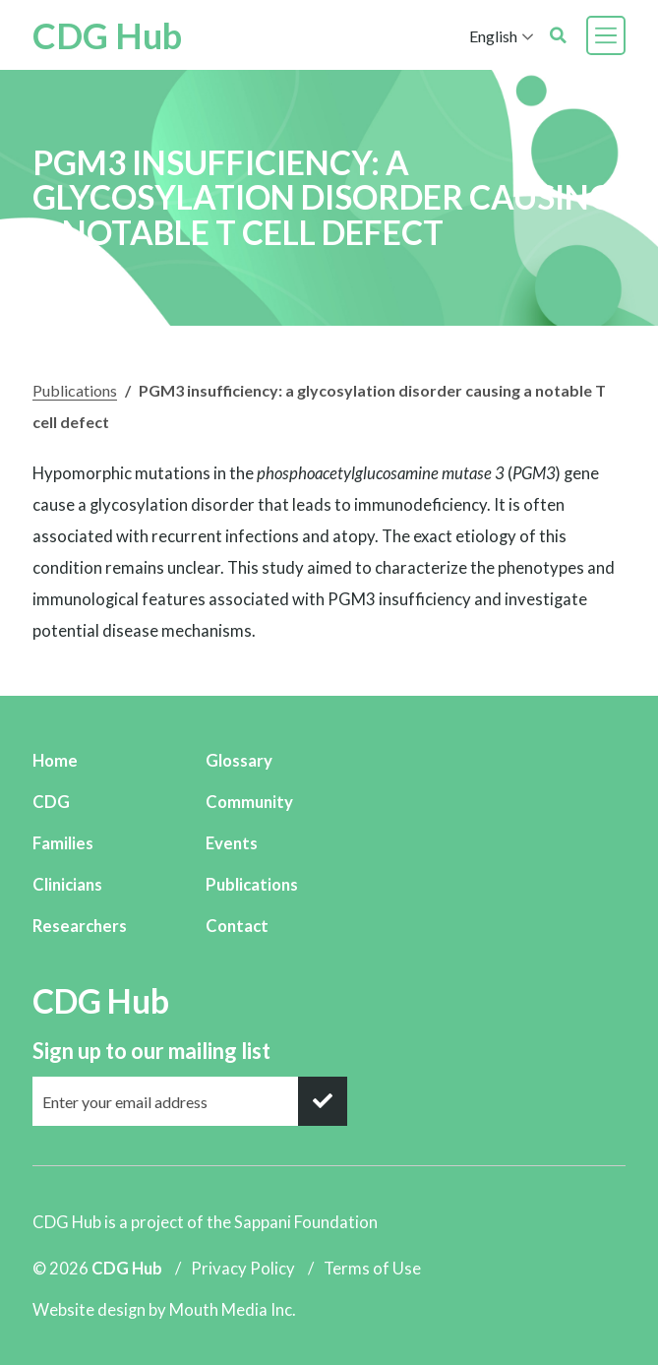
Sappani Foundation (306, 1221)
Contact (237, 925)
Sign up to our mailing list (151, 1050)
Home (55, 760)
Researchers (79, 925)
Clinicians (67, 884)
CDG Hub (107, 35)
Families (62, 843)
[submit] (322, 1101)
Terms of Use (372, 1268)
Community (249, 801)
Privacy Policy (243, 1268)
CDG (51, 801)
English (493, 36)
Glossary (239, 760)
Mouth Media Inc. (232, 1309)
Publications (74, 390)
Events (232, 843)
